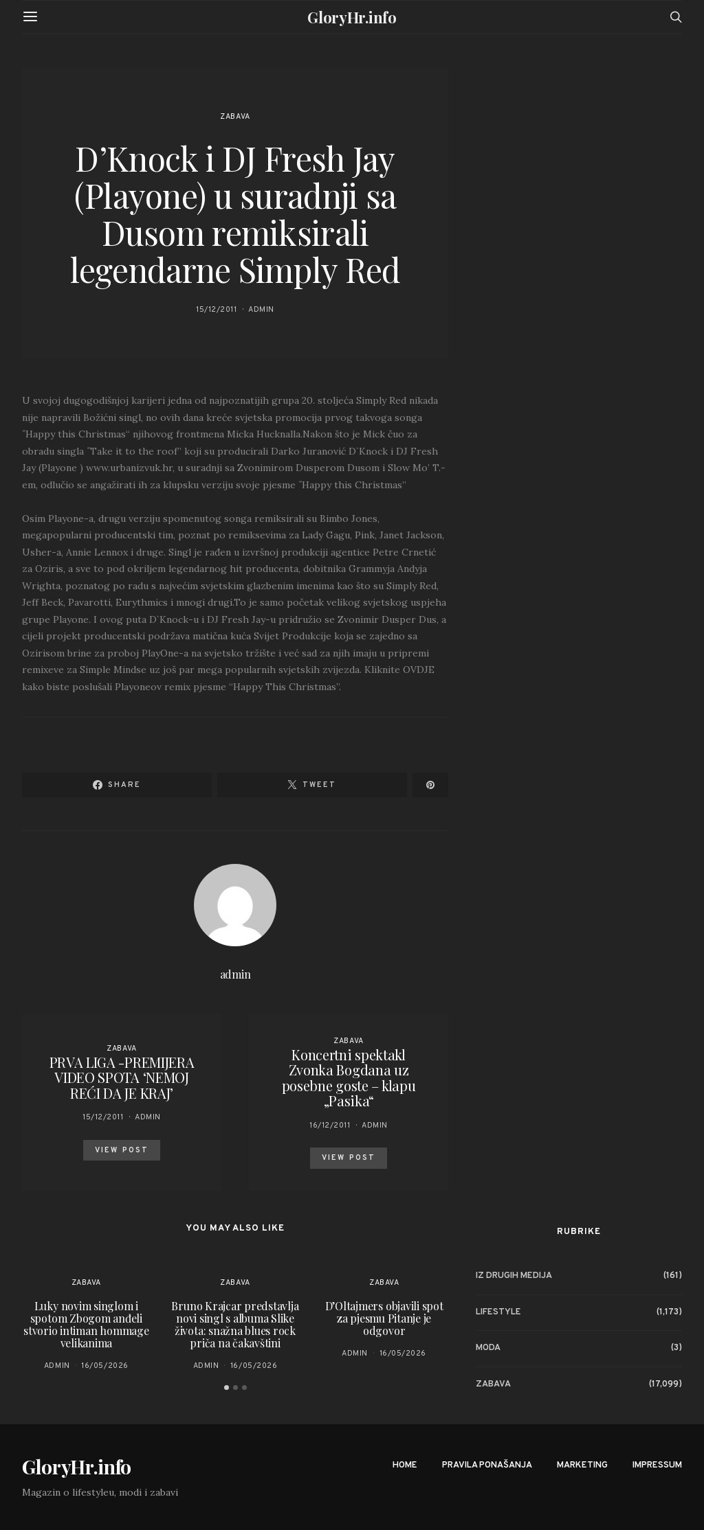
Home (405, 1465)
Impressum (657, 1465)
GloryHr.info (351, 17)
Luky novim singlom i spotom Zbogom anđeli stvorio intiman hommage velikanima (85, 1324)
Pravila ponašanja (487, 1465)
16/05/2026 (105, 1366)
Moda (488, 1348)
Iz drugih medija (514, 1275)
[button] (226, 1387)
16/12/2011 (330, 1125)
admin (261, 310)
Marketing (582, 1465)
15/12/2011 (216, 310)
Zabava (235, 117)
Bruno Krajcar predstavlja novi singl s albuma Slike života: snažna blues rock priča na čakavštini (234, 1324)
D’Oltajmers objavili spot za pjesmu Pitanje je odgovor (384, 1318)
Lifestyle (498, 1312)
